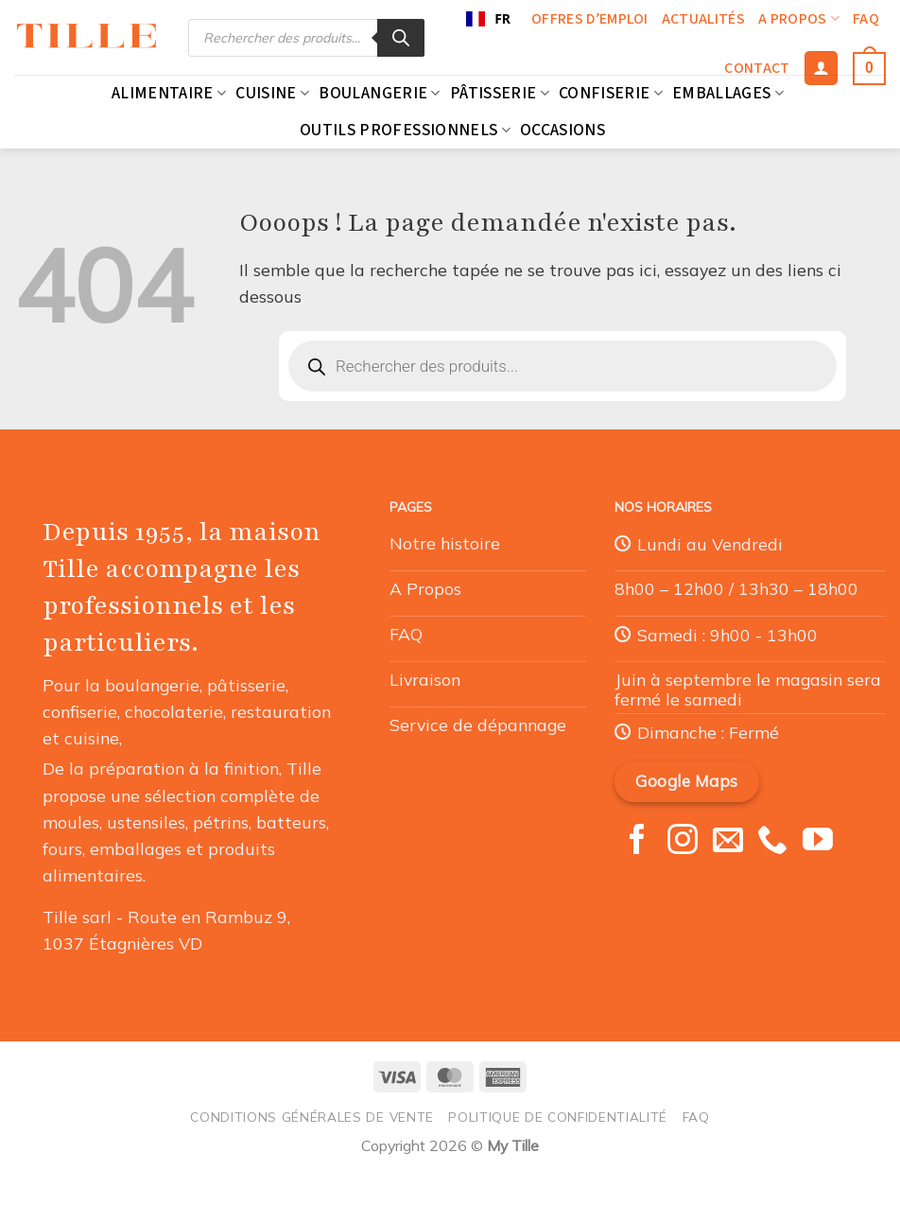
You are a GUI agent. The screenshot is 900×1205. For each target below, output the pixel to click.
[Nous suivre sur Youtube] (818, 842)
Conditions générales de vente (312, 1117)
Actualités (703, 19)
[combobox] (488, 19)
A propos (798, 19)
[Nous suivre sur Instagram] (682, 842)
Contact (756, 68)
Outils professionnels (405, 130)
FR (488, 18)
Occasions (562, 130)
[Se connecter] (821, 68)
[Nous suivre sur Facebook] (637, 842)
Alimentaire (169, 93)
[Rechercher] (400, 38)
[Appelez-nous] (772, 842)
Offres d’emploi (590, 19)
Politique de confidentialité (557, 1117)
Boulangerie (379, 93)
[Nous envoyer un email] (728, 842)
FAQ (866, 19)
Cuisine (272, 93)
